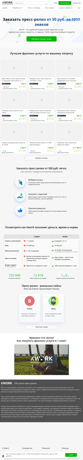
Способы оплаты (7, 443)
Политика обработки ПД (10, 440)
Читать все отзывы (41, 327)
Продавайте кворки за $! (50, 438)
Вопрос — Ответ (67, 431)
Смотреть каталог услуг (41, 39)
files (4, 119)
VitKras (60, 119)
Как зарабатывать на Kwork (51, 441)
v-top (59, 151)
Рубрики (44, 445)
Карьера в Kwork (7, 447)
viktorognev (6, 87)
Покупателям (46, 431)
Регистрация (65, 3)
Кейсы (24, 438)
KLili (32, 87)
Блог (23, 431)
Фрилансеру (77, 3)
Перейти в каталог (41, 158)
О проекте (5, 431)
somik (4, 151)
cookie (23, 454)
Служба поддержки (68, 435)
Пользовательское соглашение (8, 436)
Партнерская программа (30, 435)
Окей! (71, 455)
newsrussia (34, 119)
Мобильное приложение (50, 448)
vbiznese (33, 151)
